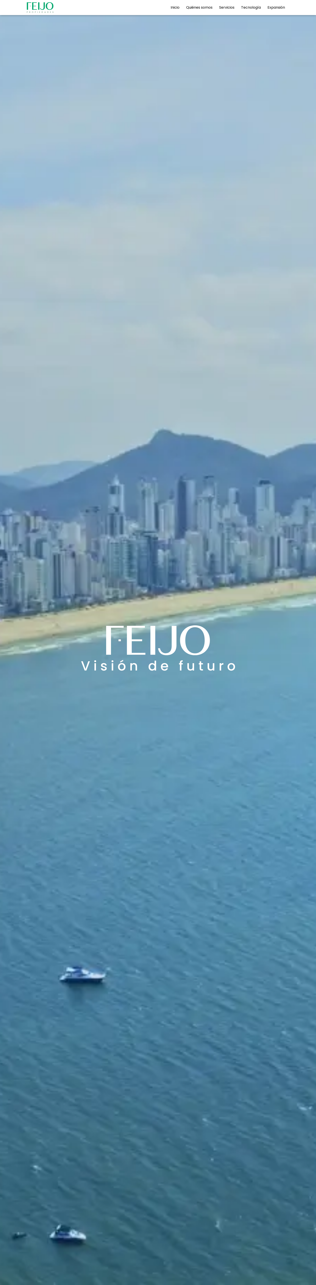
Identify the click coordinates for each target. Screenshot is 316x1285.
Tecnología (251, 7)
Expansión (276, 7)
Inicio (175, 7)
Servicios (226, 7)
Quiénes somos (199, 7)
